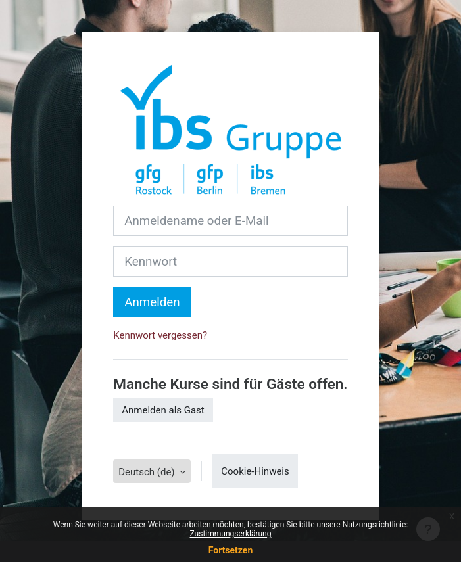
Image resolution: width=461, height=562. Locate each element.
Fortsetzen (230, 550)
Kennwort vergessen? (160, 335)
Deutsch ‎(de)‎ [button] (147, 472)
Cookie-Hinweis (255, 471)
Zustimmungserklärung (231, 533)
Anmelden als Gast (163, 410)
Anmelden (152, 302)
